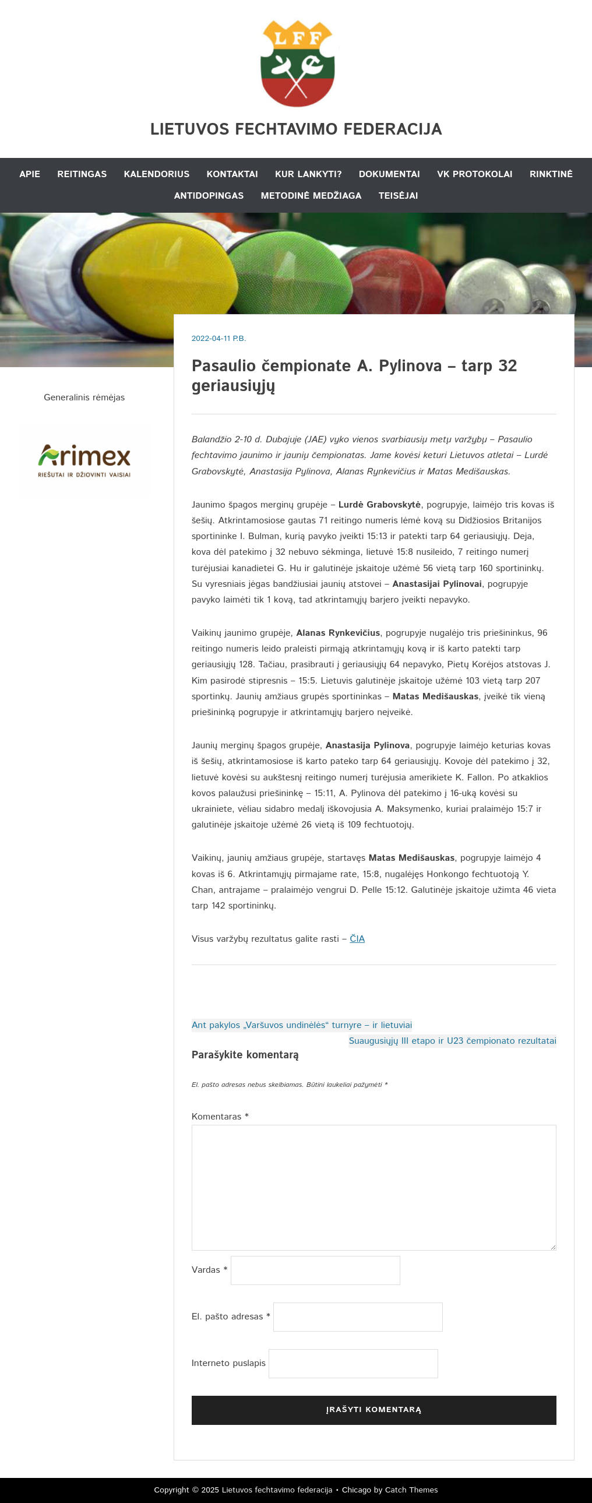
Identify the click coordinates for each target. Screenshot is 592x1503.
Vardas (210, 1270)
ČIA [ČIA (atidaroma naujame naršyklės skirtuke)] (357, 939)
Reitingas (82, 174)
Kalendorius (156, 174)
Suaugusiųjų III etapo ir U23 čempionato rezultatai (452, 1041)
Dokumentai (389, 174)
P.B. (239, 338)
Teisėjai (398, 196)
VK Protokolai (475, 174)
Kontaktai (232, 174)
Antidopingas (209, 196)
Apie (29, 174)
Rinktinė (551, 174)
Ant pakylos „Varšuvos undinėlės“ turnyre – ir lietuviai (302, 1025)
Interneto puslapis (229, 1363)
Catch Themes (411, 1490)
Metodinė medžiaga (311, 196)
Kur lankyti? (308, 174)
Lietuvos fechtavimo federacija (296, 130)
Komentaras (220, 1117)
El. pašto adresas (231, 1317)
